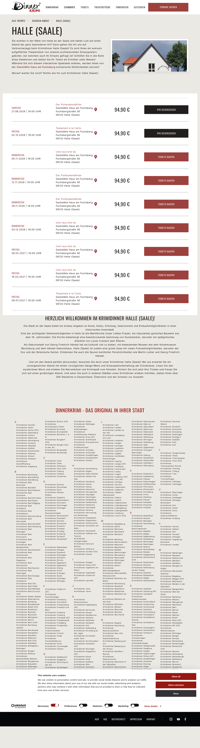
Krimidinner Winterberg (172, 655)
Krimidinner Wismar (170, 665)
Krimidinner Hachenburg (85, 483)
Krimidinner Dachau (54, 499)
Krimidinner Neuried (112, 684)
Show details (151, 742)
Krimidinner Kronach (84, 699)
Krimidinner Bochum (26, 686)
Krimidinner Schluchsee (143, 621)
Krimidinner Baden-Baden (28, 611)
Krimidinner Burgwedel (56, 464)
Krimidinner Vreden (170, 559)
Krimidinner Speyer (141, 694)
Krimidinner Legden (112, 467)
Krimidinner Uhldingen (171, 512)
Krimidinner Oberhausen (143, 436)
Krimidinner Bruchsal (55, 443)
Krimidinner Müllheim (113, 618)
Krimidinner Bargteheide (28, 618)
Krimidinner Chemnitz (55, 480)
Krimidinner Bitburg (25, 668)
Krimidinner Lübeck (112, 512)
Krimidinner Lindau (112, 486)
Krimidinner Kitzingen (84, 663)
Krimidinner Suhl (168, 456)
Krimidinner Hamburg (84, 496)
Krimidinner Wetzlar (170, 629)
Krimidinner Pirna (140, 509)
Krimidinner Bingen (25, 665)
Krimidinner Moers (111, 579)
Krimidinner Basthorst (26, 624)
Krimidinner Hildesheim (85, 532)
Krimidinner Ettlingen (55, 595)
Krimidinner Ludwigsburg (115, 522)
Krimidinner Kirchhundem (86, 655)
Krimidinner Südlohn (170, 454)
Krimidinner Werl (169, 621)
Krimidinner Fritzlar (54, 647)
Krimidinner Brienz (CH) (56, 436)
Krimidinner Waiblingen (172, 567)
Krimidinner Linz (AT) (113, 493)
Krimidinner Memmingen (114, 566)
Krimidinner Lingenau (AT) (115, 491)
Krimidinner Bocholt (25, 683)
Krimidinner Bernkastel (27, 644)
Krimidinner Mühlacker (114, 605)
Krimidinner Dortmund (55, 538)
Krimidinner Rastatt (141, 532)
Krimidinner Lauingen (113, 460)
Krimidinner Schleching (143, 618)
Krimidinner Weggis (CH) (172, 593)
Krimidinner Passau (141, 493)
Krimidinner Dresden (55, 543)
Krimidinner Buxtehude (56, 467)
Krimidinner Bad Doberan (28, 504)
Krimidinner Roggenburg (143, 569)
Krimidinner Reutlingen (143, 558)
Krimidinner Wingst (170, 650)
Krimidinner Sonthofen (142, 688)
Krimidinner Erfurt (53, 585)
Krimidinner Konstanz (84, 681)
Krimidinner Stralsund (171, 443)
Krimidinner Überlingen (172, 506)
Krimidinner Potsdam (142, 516)
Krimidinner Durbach (55, 550)
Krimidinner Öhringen (142, 454)
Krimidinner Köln (82, 678)
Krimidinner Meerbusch (114, 561)
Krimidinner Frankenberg (57, 619)
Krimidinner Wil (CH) (170, 640)
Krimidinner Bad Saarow (27, 582)
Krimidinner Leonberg (113, 480)
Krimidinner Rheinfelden (143, 563)
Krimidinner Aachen (25, 439)
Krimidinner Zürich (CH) (172, 705)
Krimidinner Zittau (169, 702)
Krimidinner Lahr (111, 439)
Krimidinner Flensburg (55, 614)
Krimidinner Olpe (140, 459)
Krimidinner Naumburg (113, 640)
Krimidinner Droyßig (54, 545)
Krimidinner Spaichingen (143, 691)
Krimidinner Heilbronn (84, 519)
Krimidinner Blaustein (26, 678)
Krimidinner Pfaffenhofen (144, 498)
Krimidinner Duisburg (55, 548)
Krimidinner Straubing (171, 446)
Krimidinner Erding (54, 582)
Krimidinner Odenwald (142, 446)
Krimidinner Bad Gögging (28, 517)
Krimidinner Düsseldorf (56, 553)
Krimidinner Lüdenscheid (114, 517)
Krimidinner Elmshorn (55, 572)
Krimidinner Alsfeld (25, 462)
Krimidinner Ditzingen (55, 522)
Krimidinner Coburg (54, 485)
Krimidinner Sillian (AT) (143, 670)
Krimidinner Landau (112, 442)
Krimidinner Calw (53, 475)
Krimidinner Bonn (24, 691)
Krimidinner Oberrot (141, 438)
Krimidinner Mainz (111, 541)
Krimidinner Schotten (142, 624)
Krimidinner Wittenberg (172, 668)
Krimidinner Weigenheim (172, 603)
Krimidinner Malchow (113, 543)
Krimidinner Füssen (54, 663)
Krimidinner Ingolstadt (84, 587)
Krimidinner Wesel (169, 627)
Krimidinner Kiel (81, 640)
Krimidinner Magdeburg (114, 538)
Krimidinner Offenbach (142, 448)
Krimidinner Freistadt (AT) (57, 632)
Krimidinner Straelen (170, 441)
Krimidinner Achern (25, 449)
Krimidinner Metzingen (113, 574)
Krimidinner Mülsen (112, 621)
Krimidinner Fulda (53, 650)
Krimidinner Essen (53, 590)
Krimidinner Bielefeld (26, 657)
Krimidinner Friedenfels (56, 640)
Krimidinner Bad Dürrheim (28, 512)
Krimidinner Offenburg (142, 451)
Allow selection (176, 721)
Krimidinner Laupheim (113, 462)
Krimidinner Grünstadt (84, 467)
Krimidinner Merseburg (114, 569)
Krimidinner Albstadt (26, 460)
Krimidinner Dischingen (56, 519)
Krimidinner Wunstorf (171, 678)
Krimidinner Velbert (170, 543)
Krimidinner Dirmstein (55, 517)
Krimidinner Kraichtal (84, 691)
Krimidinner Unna (169, 525)
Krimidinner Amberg (25, 467)
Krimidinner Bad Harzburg (28, 530)
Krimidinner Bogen (25, 688)
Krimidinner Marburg (113, 553)
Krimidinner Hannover (84, 503)
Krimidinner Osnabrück (143, 472)
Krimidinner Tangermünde (173, 467)
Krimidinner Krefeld (83, 694)
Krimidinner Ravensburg (143, 538)
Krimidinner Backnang (26, 489)
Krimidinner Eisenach (55, 566)
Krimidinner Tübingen (171, 496)
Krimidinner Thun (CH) (171, 475)
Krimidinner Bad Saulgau (28, 590)
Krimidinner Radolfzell (142, 530)
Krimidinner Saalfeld (141, 603)
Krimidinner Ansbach (26, 473)
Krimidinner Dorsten (54, 535)
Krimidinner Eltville (54, 574)
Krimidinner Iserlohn (83, 595)
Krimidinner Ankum (25, 470)
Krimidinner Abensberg (27, 447)
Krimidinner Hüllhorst (84, 563)
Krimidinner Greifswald (85, 454)
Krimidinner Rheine (141, 561)
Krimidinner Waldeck (170, 569)
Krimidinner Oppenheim (143, 461)
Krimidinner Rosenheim (143, 576)
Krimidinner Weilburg (171, 611)
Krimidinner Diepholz (55, 512)
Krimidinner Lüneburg (113, 527)
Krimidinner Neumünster (114, 681)
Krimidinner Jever (82, 605)
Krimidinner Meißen (112, 564)
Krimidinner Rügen (140, 592)
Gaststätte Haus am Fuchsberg (36, 67)
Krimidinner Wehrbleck (171, 595)
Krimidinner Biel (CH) (26, 655)
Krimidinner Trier (169, 488)
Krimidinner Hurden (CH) (86, 566)
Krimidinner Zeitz (169, 697)
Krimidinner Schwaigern (143, 642)
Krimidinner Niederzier (114, 704)
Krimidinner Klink (82, 673)
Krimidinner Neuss (111, 686)
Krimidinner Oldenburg (142, 456)
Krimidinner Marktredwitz (115, 556)
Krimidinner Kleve (82, 671)
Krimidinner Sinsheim (142, 675)
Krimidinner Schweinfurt (143, 644)
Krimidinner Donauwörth (56, 530)
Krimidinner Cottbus (54, 488)
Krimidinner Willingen (171, 647)
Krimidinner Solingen (142, 683)
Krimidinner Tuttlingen (171, 498)
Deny (176, 729)
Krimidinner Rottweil (141, 587)
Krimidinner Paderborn (142, 488)
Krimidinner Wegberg (171, 590)
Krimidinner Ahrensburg (27, 455)
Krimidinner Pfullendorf (143, 503)
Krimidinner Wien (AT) (171, 634)
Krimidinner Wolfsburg (171, 673)
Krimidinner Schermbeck (143, 616)
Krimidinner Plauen (141, 514)
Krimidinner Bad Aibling (27, 491)
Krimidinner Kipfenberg (85, 642)
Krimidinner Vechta (170, 541)
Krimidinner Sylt (168, 459)
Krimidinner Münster (112, 626)
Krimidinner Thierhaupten (173, 472)
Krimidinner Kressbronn (85, 697)
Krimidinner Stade (140, 701)
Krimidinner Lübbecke (113, 504)
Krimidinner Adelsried (26, 452)
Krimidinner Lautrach (113, 465)
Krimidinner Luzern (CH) (114, 530)
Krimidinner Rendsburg (143, 553)
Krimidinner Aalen (24, 442)
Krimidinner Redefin (141, 545)
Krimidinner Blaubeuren (27, 675)
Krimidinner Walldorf (170, 575)
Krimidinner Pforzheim (142, 501)
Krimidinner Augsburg (26, 480)
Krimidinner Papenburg (143, 490)
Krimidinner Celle (53, 477)
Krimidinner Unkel (169, 522)
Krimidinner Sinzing (141, 678)
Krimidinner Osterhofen (143, 474)
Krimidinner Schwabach (143, 629)
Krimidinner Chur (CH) (55, 483)
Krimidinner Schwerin (142, 647)
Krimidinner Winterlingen (172, 658)
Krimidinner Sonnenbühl (143, 686)
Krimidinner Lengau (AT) (114, 478)
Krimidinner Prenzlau (142, 519)
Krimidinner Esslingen (55, 592)
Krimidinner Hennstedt (84, 522)
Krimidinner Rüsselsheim (143, 595)
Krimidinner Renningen (142, 556)
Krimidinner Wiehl (169, 632)
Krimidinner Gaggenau (55, 674)
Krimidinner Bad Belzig (27, 494)
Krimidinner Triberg (170, 485)
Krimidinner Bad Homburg (28, 541)
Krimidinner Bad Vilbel (27, 600)
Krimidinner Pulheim (141, 522)
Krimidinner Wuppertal (171, 681)
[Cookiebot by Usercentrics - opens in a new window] (18, 742)
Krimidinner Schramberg (143, 626)
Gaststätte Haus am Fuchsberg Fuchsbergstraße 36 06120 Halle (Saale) (74, 125)
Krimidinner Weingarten (172, 616)
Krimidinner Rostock (141, 579)
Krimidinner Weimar (170, 614)
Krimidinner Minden (112, 577)
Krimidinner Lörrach (112, 499)
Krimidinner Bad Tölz (26, 598)
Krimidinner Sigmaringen (143, 668)
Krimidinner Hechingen (85, 511)
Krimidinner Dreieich (55, 540)
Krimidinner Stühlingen (171, 448)
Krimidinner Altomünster (28, 465)
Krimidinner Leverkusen (114, 483)
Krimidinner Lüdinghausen (115, 519)
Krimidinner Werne (169, 624)
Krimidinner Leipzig (112, 475)
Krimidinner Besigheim (27, 647)
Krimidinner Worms (170, 676)
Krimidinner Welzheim (171, 619)
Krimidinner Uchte (169, 509)
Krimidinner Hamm (83, 498)
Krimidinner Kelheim (83, 632)
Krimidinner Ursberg (170, 532)
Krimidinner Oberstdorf (143, 441)
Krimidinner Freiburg (55, 629)
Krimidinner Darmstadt (56, 501)
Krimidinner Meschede (113, 572)
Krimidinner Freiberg (55, 627)
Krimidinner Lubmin (112, 514)
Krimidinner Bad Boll (26, 502)
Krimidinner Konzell (83, 684)
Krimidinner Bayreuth (26, 629)
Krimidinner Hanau (83, 501)
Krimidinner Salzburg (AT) (144, 605)
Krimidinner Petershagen (143, 496)
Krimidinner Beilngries (27, 631)
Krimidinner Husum (83, 568)
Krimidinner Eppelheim (56, 579)
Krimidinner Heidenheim (85, 516)
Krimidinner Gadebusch (56, 671)
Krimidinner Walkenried (172, 572)
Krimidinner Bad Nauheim (28, 564)
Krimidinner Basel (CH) (27, 621)
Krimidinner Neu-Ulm (113, 647)
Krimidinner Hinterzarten (86, 537)
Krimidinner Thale (169, 470)
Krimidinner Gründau (84, 464)
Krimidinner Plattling (141, 511)
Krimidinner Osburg (141, 469)
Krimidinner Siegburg (142, 662)
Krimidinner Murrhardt (113, 629)
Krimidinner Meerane (113, 559)
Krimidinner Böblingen (26, 681)
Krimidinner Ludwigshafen (115, 525)
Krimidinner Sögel (140, 681)
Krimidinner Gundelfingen (86, 469)
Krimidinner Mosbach (113, 600)
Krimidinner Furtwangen (56, 660)
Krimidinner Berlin (25, 634)
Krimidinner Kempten (84, 637)
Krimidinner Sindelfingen (143, 673)
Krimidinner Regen (140, 548)
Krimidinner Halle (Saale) (86, 488)
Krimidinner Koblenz (83, 676)
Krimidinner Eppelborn (55, 577)
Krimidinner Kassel (83, 627)
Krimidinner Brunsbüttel (56, 446)
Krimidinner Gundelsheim (86, 472)
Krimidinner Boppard (26, 699)
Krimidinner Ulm (168, 519)
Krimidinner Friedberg (55, 637)
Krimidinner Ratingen (142, 535)
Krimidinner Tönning (170, 483)
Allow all (176, 712)
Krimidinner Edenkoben (56, 561)
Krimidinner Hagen (83, 485)
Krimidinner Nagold (112, 637)
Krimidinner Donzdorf (55, 532)
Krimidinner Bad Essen (27, 515)
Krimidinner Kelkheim (84, 634)
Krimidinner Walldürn (171, 577)
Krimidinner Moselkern (113, 603)
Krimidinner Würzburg (171, 684)
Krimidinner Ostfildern (142, 477)
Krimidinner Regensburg (143, 550)
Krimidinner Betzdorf (26, 649)
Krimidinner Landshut (113, 455)
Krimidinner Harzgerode (85, 506)
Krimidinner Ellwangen (55, 569)
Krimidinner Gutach (83, 474)
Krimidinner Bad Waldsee (28, 603)
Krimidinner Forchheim (56, 616)
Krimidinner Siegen (141, 665)
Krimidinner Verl (168, 546)
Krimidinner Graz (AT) (84, 451)
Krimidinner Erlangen (55, 587)
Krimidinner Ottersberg (143, 480)
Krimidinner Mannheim (113, 546)
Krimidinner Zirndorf (170, 700)
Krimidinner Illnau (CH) (85, 579)
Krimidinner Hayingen (84, 509)
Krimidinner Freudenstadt (57, 634)
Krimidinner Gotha (82, 436)
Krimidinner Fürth (53, 658)
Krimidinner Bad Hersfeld (28, 538)
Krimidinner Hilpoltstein (85, 534)
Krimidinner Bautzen (26, 626)
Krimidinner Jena (82, 603)
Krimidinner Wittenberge (172, 671)
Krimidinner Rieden (141, 566)
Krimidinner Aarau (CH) (27, 444)
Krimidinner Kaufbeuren (85, 629)
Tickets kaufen (166, 171)
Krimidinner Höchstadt (84, 545)
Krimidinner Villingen (170, 551)
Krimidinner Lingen (112, 488)
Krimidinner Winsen (170, 652)
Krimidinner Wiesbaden (172, 637)
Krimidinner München (113, 624)
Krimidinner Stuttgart (171, 451)
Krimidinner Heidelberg (85, 514)
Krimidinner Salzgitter (142, 608)
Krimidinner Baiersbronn (28, 613)
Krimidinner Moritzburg (114, 598)
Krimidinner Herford (83, 524)
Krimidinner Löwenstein (114, 501)
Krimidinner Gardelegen (56, 681)
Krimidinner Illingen (83, 576)
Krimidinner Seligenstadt (143, 660)
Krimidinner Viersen (170, 548)
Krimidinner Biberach (26, 652)
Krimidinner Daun (53, 504)
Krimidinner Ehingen (54, 564)
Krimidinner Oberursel (142, 443)
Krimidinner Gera (53, 705)
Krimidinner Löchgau (113, 496)
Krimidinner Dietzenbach (57, 514)
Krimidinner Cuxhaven (55, 490)
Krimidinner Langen (112, 457)
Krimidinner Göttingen (84, 438)
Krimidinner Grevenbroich (86, 456)
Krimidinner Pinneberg (142, 506)
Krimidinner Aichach (26, 457)
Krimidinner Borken (25, 701)
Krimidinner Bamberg (26, 616)
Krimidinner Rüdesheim (143, 589)
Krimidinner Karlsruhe (84, 624)
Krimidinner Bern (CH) (26, 636)
